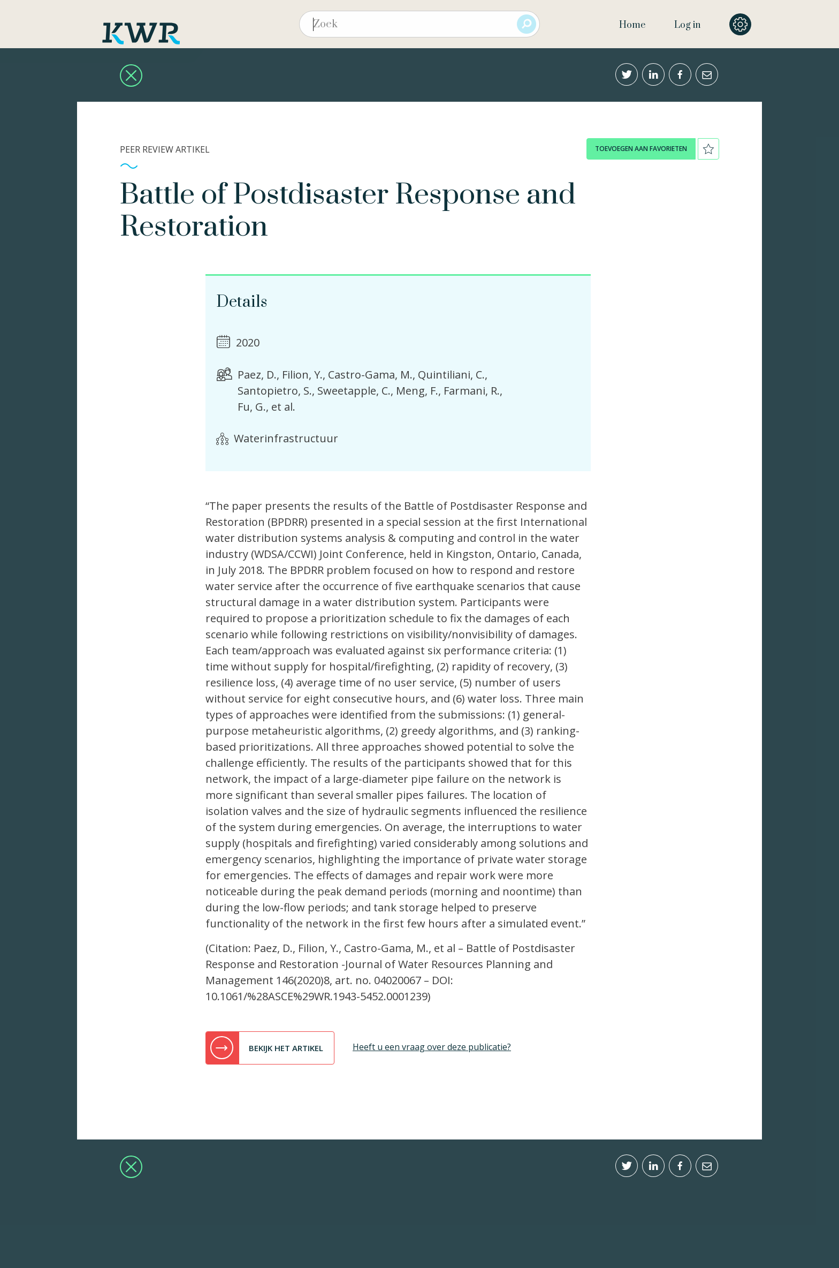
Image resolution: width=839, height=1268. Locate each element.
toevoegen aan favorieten (641, 148)
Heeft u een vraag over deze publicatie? (432, 1047)
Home (632, 25)
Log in (687, 25)
